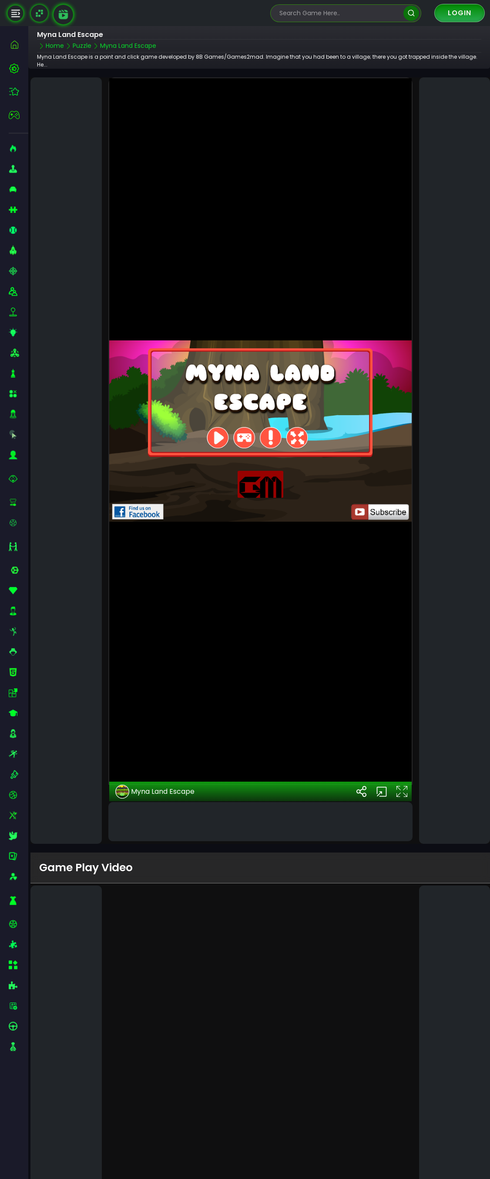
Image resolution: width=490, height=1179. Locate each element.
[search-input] (339, 13)
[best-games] (18, 68)
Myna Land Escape (155, 743)
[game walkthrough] (63, 14)
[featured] (18, 91)
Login (459, 13)
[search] (411, 13)
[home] (18, 44)
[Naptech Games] (39, 13)
